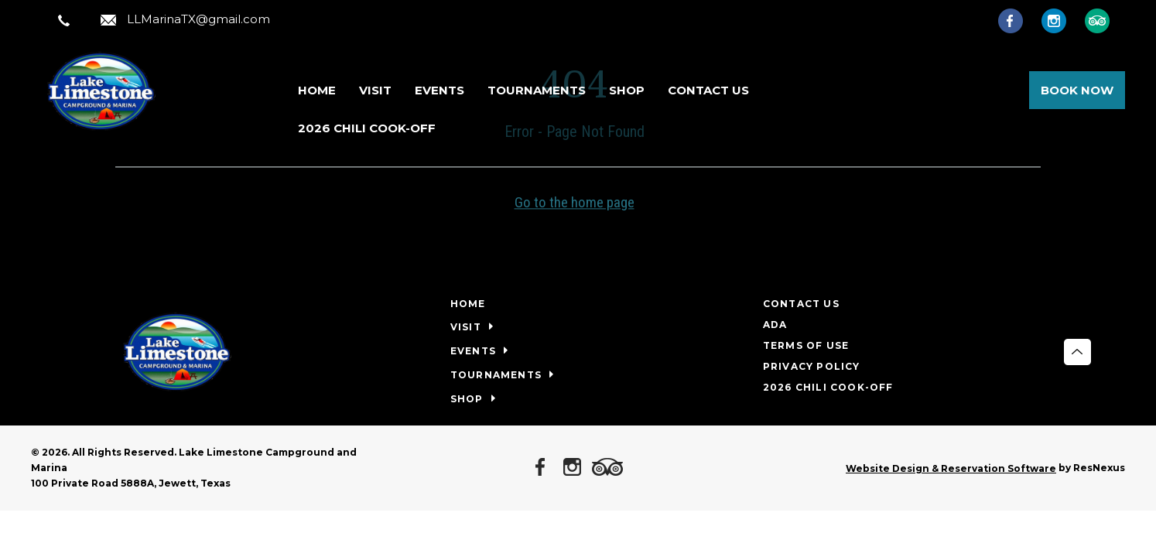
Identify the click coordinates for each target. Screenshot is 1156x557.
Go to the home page (574, 202)
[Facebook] (1018, 20)
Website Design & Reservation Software (951, 468)
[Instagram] (1061, 20)
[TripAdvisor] (1105, 20)
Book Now (1077, 90)
